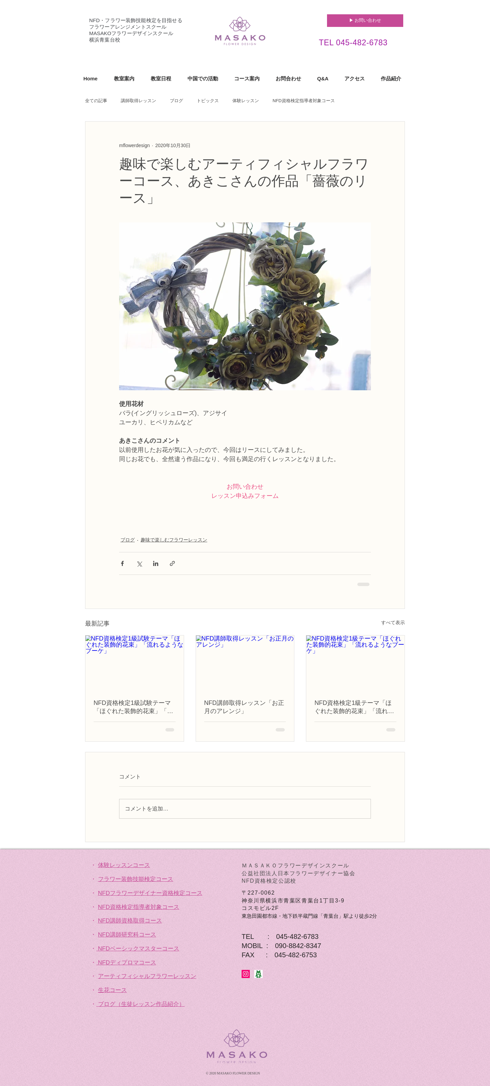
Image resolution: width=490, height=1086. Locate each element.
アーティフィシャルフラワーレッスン (147, 976)
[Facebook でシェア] (122, 563)
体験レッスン (245, 100)
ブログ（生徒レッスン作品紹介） (141, 1004)
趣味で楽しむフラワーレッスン (174, 539)
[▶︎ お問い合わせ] (365, 20)
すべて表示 (393, 622)
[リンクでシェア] (172, 563)
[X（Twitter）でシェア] (139, 563)
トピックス (208, 100)
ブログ (176, 100)
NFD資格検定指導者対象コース (304, 100)
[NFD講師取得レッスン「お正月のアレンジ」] (245, 663)
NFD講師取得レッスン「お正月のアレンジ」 (244, 706)
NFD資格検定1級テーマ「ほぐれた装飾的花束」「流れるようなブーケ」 (354, 707)
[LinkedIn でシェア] (155, 563)
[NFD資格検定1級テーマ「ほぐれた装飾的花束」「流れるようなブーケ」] (355, 663)
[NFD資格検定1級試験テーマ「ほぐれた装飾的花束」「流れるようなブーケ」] (134, 663)
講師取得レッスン (138, 100)
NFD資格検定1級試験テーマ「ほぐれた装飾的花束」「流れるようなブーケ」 (133, 707)
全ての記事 (96, 100)
